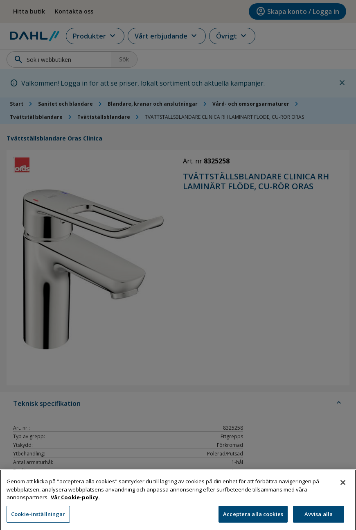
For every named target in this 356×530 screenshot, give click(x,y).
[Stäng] (343, 487)
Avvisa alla (318, 518)
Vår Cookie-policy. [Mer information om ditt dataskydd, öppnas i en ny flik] (75, 501)
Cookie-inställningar (38, 518)
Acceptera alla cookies (253, 518)
